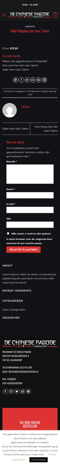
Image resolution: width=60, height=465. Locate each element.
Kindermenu (30, 26)
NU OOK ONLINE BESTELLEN (30, 424)
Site (8, 218)
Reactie (11, 161)
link (30, 94)
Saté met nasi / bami (15, 128)
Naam (10, 189)
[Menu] (4, 15)
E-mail (10, 204)
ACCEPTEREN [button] (38, 459)
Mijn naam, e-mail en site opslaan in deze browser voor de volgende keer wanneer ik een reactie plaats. (29, 238)
